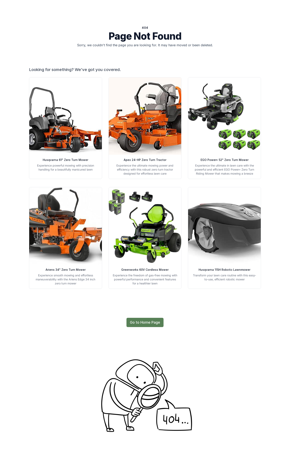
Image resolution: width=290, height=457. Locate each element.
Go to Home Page (145, 322)
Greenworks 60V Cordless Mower (145, 269)
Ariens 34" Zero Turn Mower (66, 269)
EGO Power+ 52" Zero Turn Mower (225, 160)
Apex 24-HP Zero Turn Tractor (145, 160)
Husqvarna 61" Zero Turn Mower (65, 160)
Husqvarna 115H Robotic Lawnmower (224, 269)
